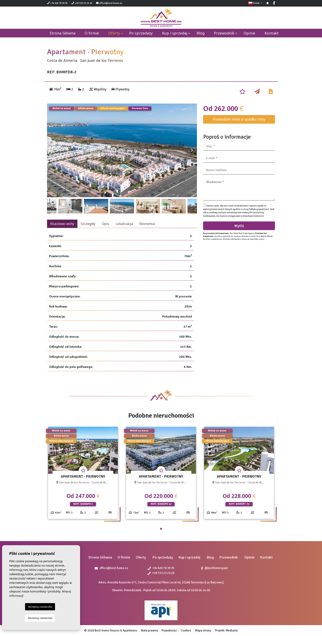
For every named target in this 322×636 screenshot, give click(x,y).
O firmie (92, 33)
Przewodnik (224, 33)
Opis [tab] (105, 223)
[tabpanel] (83, 474)
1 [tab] (161, 529)
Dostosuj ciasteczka (40, 618)
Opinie (249, 33)
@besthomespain (214, 568)
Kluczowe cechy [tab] (62, 223)
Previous (52, 150)
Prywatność (169, 630)
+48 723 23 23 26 (81, 3)
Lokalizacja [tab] (124, 223)
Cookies (186, 630)
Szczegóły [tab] (88, 223)
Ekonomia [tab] (147, 223)
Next (192, 150)
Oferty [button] (114, 33)
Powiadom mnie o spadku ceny (239, 119)
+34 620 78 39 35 (57, 3)
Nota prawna (149, 630)
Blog (201, 33)
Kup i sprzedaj (174, 33)
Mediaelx (232, 630)
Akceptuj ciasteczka (40, 606)
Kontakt (271, 33)
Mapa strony (203, 630)
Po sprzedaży (141, 33)
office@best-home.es (110, 3)
